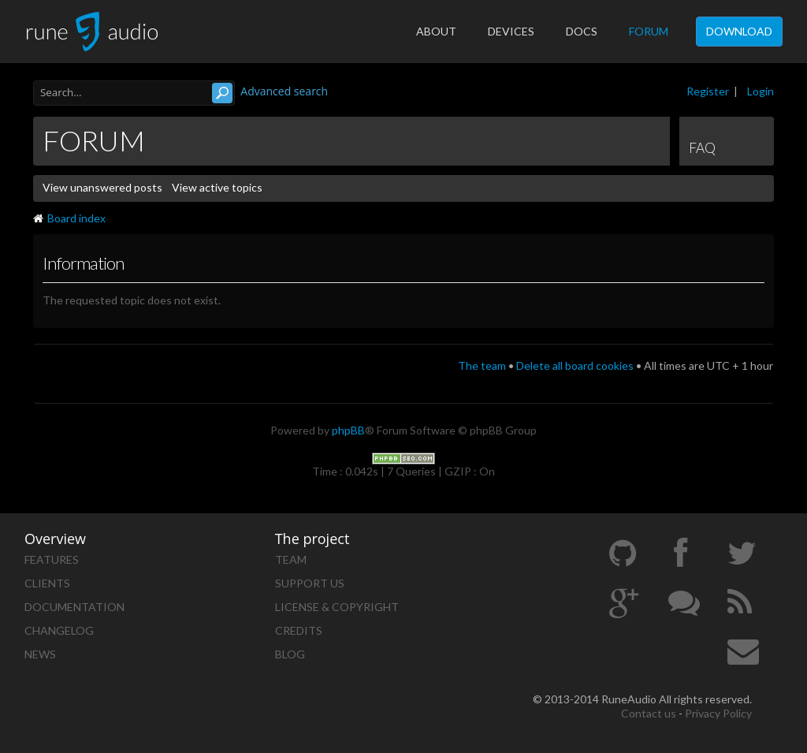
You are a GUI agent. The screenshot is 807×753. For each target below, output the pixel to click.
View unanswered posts (102, 187)
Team (291, 559)
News (40, 654)
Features (51, 559)
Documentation (74, 606)
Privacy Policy (718, 713)
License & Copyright (337, 606)
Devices (511, 31)
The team (482, 365)
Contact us (648, 713)
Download (739, 31)
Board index (69, 218)
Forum (648, 31)
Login (760, 91)
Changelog (59, 630)
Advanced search (284, 91)
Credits (298, 630)
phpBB (348, 430)
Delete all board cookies (575, 365)
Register (707, 91)
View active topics (217, 187)
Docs (581, 31)
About (436, 31)
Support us (309, 583)
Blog (290, 654)
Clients (47, 583)
